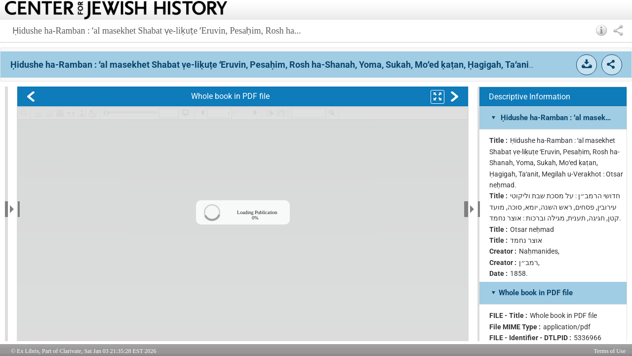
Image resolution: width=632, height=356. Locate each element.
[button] (601, 30)
